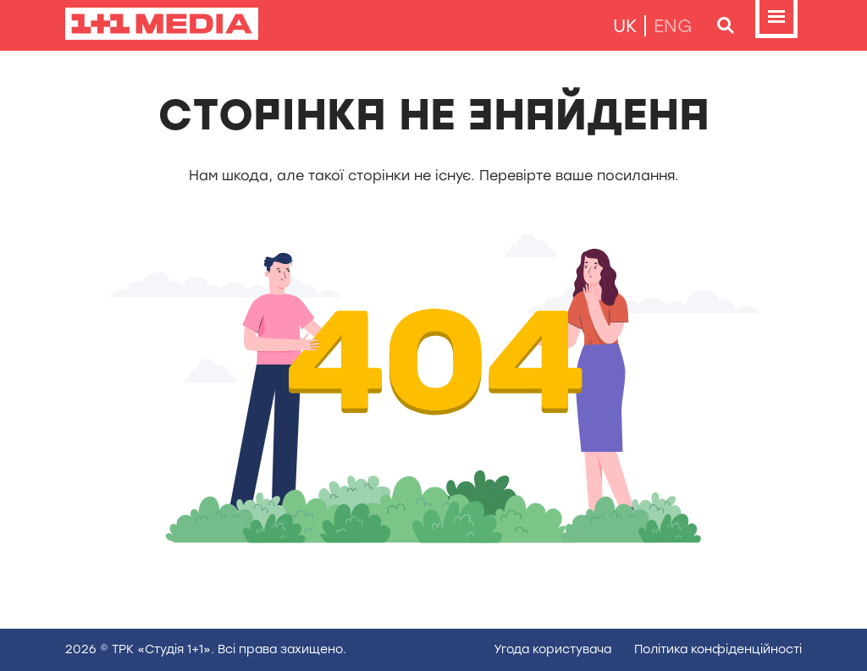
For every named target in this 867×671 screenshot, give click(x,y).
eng (673, 25)
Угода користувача (552, 649)
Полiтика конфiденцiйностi (718, 649)
